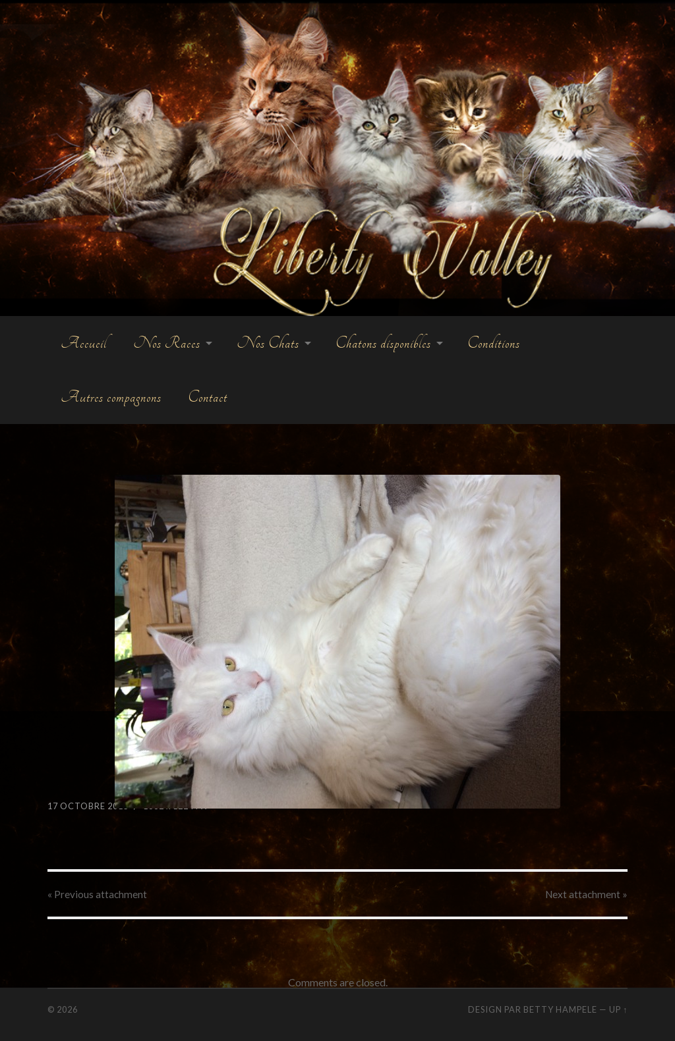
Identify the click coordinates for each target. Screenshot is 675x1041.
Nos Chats (268, 343)
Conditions (493, 343)
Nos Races (166, 343)
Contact (207, 397)
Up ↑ (618, 1009)
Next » (586, 894)
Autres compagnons (111, 397)
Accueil (84, 343)
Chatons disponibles (383, 343)
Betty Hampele (560, 1009)
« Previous (97, 894)
